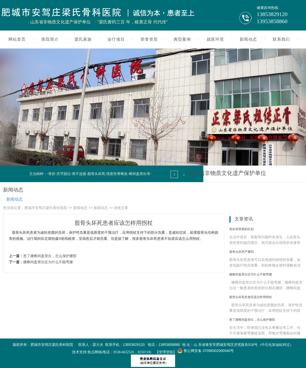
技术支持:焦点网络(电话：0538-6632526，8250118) (111, 352)
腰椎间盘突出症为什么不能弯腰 (48, 262)
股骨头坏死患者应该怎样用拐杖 (250, 297)
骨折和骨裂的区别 (241, 229)
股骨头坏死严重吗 (241, 252)
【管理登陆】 (166, 352)
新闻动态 (14, 199)
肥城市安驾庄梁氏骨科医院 (45, 208)
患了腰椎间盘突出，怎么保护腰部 (49, 256)
